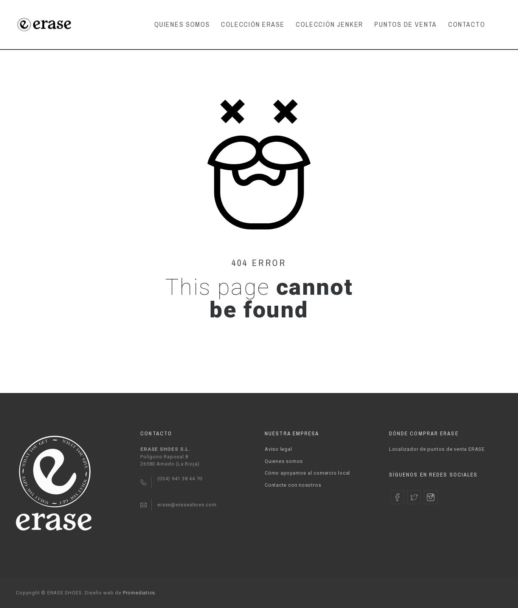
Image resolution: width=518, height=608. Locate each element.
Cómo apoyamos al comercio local (307, 473)
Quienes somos (284, 461)
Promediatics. (140, 593)
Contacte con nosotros (293, 485)
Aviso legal (278, 449)
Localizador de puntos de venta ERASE (437, 449)
